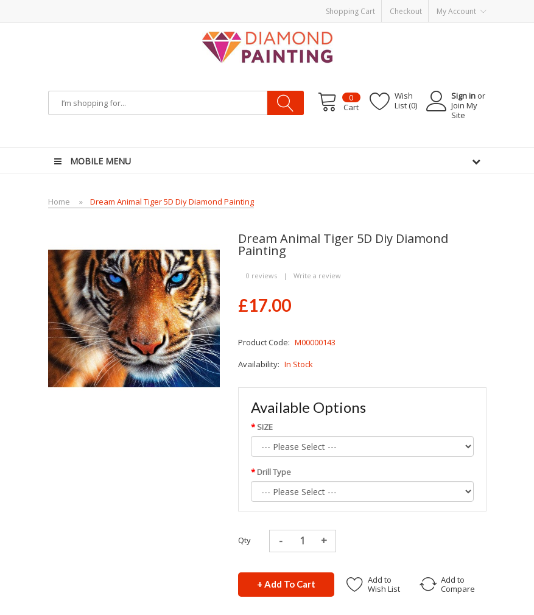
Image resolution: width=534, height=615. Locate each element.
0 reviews (261, 275)
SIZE (265, 426)
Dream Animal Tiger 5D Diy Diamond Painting (172, 201)
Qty (244, 540)
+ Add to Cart (286, 583)
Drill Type (274, 471)
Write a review (317, 275)
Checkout (406, 11)
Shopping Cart (350, 11)
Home (59, 201)
